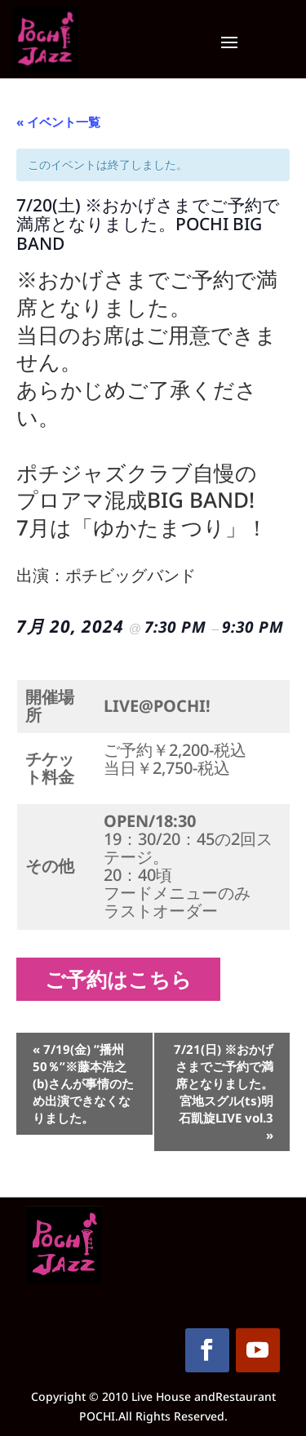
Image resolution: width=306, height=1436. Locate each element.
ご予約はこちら (124, 979)
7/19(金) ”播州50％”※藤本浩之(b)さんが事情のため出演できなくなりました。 (83, 1083)
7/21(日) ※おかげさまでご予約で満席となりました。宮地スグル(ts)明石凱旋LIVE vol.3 (223, 1092)
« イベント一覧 (58, 121)
